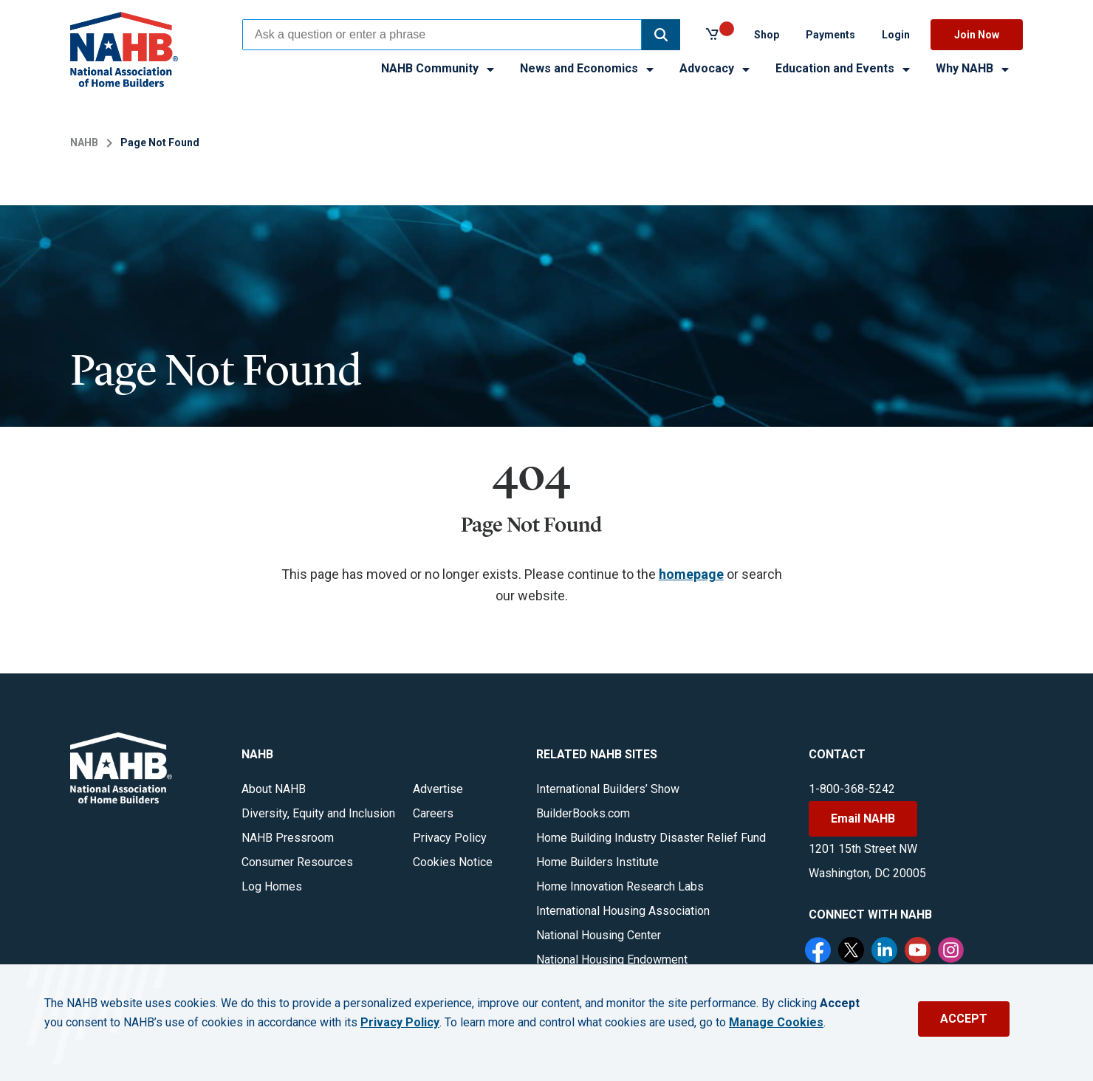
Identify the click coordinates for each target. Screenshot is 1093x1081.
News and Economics (588, 68)
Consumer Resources (297, 862)
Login (896, 35)
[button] (661, 34)
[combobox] (442, 34)
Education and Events (843, 68)
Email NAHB (863, 818)
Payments (830, 35)
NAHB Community (438, 68)
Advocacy (715, 68)
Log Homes (271, 886)
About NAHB (273, 789)
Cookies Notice (453, 862)
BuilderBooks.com (583, 813)
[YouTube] (919, 952)
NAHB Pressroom (287, 838)
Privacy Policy (450, 838)
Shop (766, 35)
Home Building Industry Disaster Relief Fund (651, 838)
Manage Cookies (776, 1023)
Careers (433, 813)
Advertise (438, 789)
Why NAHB (973, 68)
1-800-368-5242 (852, 789)
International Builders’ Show (607, 789)
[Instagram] (952, 952)
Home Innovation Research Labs (620, 886)
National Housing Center (598, 935)
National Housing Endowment (612, 960)
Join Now (976, 35)
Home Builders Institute (597, 862)
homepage (691, 574)
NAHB (84, 142)
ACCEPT (963, 1019)
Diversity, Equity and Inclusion (318, 813)
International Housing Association (623, 911)
